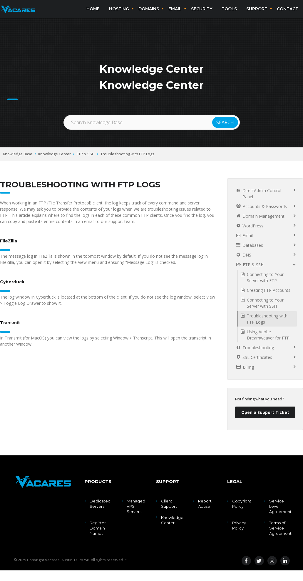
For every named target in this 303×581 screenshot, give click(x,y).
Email (175, 14)
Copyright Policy (241, 514)
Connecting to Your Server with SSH (265, 313)
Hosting (119, 14)
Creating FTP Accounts (268, 301)
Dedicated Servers (100, 514)
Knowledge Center (54, 164)
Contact (287, 14)
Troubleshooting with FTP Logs (127, 164)
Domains (148, 14)
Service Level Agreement (280, 517)
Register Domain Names (98, 538)
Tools (229, 14)
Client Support (169, 514)
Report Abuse (205, 514)
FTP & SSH (86, 164)
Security (201, 14)
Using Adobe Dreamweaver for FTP (268, 345)
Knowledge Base (17, 164)
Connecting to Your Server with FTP (265, 288)
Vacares (52, 570)
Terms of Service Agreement (280, 538)
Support (256, 14)
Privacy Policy (239, 536)
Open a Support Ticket (265, 423)
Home (93, 14)
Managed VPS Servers (136, 517)
